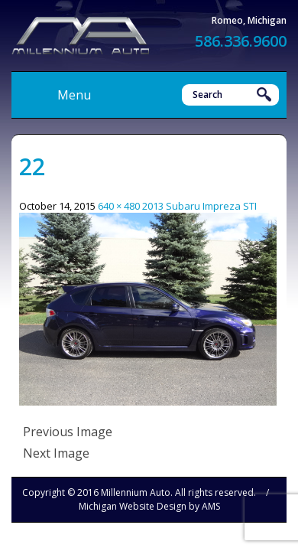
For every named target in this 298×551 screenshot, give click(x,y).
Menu (74, 94)
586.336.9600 (241, 41)
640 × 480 (119, 206)
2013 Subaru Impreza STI (199, 206)
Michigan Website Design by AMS (149, 506)
